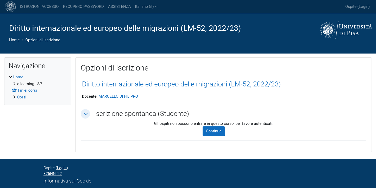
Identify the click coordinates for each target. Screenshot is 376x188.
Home (14, 40)
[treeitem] (38, 87)
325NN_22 (52, 173)
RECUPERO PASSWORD (83, 6)
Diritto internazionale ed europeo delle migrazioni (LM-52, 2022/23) (181, 84)
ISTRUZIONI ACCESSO (39, 6)
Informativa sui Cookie (67, 181)
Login (363, 6)
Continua (214, 131)
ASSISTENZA (119, 6)
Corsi (21, 97)
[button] (85, 114)
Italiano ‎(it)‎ (144, 6)
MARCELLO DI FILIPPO (118, 96)
